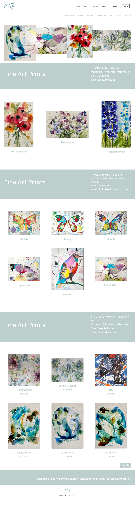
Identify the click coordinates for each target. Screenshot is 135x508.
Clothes (89, 15)
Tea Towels (69, 15)
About (86, 6)
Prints (128, 15)
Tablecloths (100, 15)
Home (78, 6)
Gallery (104, 6)
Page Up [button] (125, 465)
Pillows (80, 15)
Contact (114, 6)
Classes (95, 6)
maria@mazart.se (120, 478)
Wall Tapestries (115, 15)
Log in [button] (125, 6)
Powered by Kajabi (67, 502)
